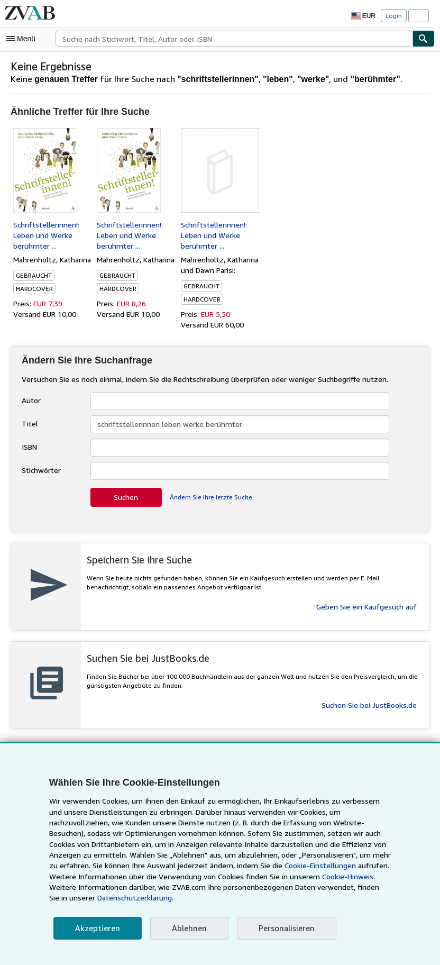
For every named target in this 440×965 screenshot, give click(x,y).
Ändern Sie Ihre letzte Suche (210, 496)
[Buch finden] (423, 39)
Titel (28, 423)
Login (393, 15)
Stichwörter (40, 470)
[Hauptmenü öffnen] (23, 39)
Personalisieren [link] (281, 928)
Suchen (126, 497)
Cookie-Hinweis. (235, 887)
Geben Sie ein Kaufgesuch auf (366, 606)
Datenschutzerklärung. (337, 898)
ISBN (30, 446)
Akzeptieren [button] (96, 928)
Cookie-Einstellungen (218, 876)
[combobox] (234, 39)
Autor (30, 400)
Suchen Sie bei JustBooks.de (368, 704)
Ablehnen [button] (185, 928)
